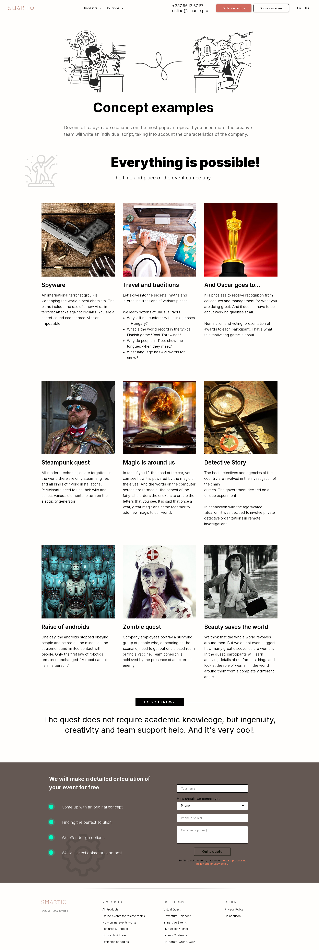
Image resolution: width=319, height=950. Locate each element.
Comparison (233, 916)
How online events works (119, 922)
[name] (212, 788)
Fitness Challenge (175, 935)
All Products (110, 909)
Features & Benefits (116, 928)
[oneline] (212, 818)
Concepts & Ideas (114, 935)
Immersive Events (175, 922)
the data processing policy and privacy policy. (221, 862)
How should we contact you (199, 799)
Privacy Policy (234, 909)
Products (91, 8)
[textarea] (212, 834)
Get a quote (212, 852)
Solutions (113, 8)
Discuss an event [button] (271, 8)
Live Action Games (176, 928)
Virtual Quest (172, 909)
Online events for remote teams (124, 916)
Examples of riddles (116, 941)
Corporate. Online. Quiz (179, 941)
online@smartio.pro (190, 10)
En (299, 8)
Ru (307, 8)
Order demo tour (234, 8)
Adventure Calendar (177, 916)
